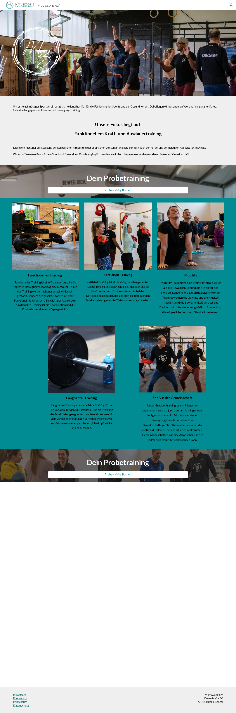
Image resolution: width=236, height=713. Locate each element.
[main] (118, 130)
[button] (231, 5)
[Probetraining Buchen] (118, 190)
